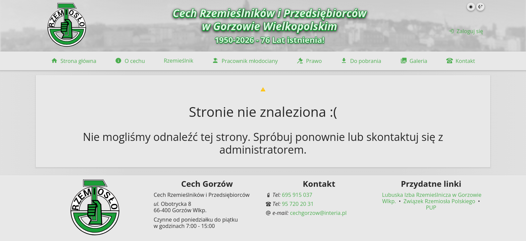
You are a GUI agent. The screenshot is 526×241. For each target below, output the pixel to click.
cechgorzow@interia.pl (318, 213)
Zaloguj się (466, 31)
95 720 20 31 (298, 204)
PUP (431, 207)
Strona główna (73, 61)
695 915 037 (297, 194)
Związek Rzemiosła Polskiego (440, 201)
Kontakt (460, 61)
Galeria (413, 61)
